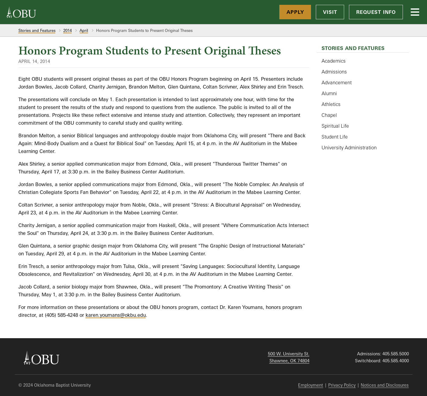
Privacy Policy (342, 385)
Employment (310, 385)
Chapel (329, 115)
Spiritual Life (335, 126)
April (84, 30)
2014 (67, 30)
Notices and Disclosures (385, 385)
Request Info (376, 12)
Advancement (337, 83)
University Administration (349, 148)
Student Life (335, 137)
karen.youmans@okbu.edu (116, 315)
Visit (330, 12)
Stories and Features (36, 30)
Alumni (329, 93)
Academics (334, 61)
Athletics (331, 104)
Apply (295, 12)
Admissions (334, 72)
